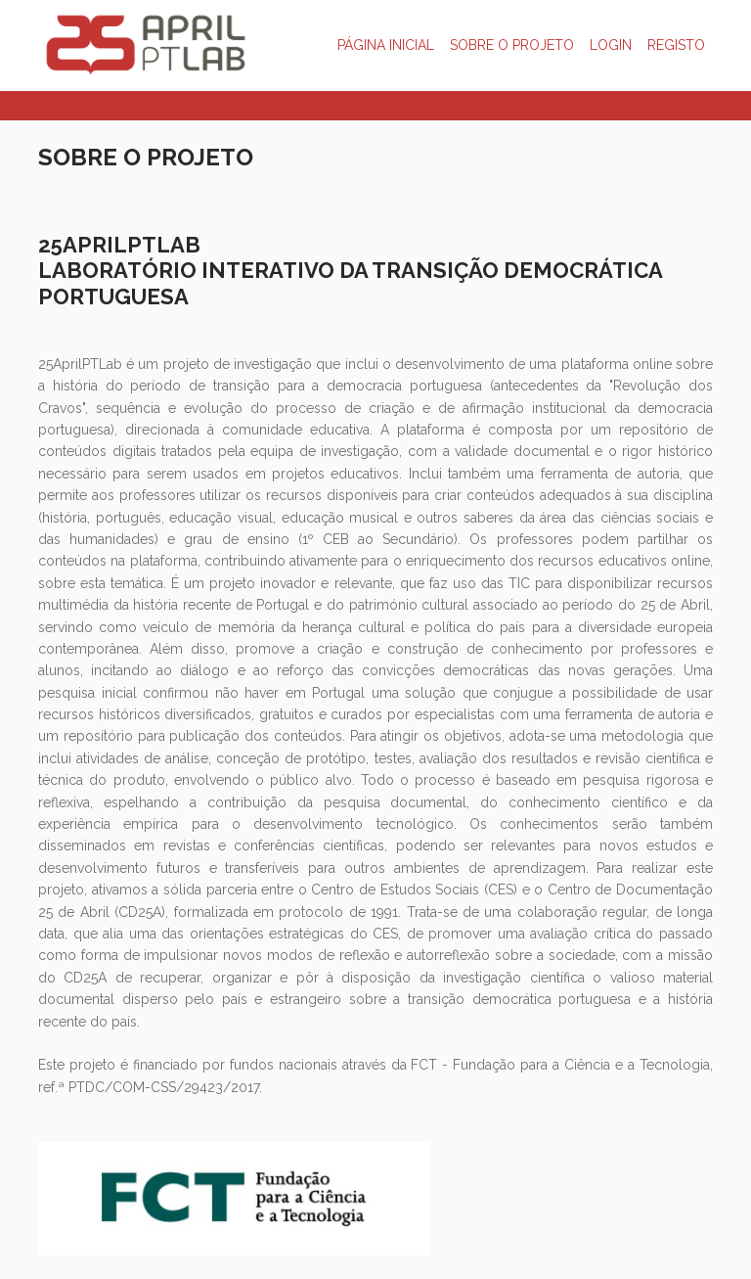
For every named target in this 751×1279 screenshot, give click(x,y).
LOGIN (611, 45)
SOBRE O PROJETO (512, 45)
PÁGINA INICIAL (385, 45)
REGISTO (676, 45)
